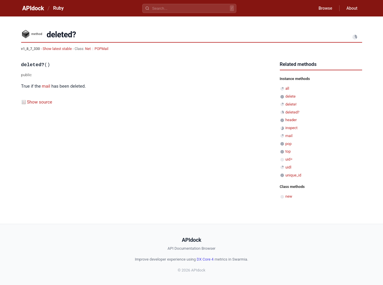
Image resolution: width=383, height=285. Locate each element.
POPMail (101, 49)
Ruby (58, 8)
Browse (325, 8)
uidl (288, 167)
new (288, 196)
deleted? (292, 112)
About (351, 8)
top (288, 151)
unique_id (293, 175)
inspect (291, 128)
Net (88, 49)
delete (290, 96)
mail (46, 86)
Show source (39, 102)
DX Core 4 (205, 259)
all (287, 88)
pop (288, 143)
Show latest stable (58, 49)
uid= (288, 159)
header (291, 120)
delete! (291, 104)
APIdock (33, 8)
